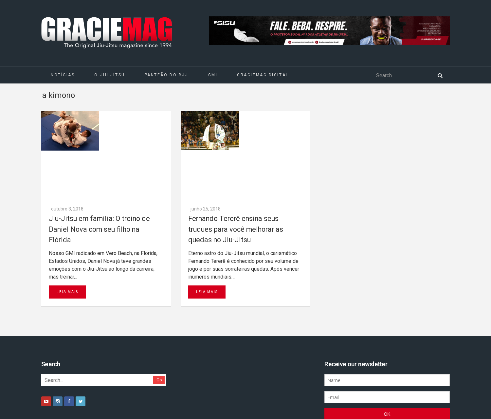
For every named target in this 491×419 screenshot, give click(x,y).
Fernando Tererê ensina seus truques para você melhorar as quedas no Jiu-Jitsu (235, 142)
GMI (213, 75)
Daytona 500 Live (20, 415)
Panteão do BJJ (167, 75)
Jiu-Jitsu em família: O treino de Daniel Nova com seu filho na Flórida (99, 142)
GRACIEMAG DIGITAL (263, 75)
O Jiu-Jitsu (109, 75)
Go (159, 293)
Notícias (63, 75)
